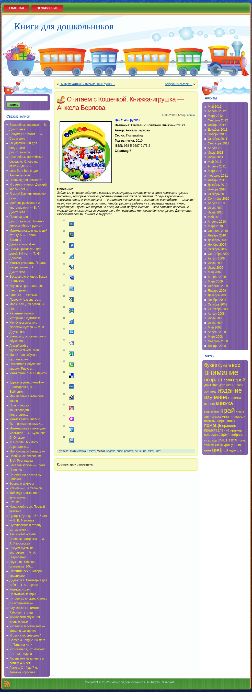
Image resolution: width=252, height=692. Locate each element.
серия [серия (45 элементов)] (224, 434)
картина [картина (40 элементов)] (234, 398)
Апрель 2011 (217, 166)
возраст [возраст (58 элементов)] (213, 379)
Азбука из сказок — (178, 84)
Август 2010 (216, 203)
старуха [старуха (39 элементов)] (210, 440)
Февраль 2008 (218, 341)
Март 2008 (215, 336)
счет (150, 450)
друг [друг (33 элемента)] (222, 385)
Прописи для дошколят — (27, 180)
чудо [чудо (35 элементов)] (232, 450)
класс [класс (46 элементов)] (209, 403)
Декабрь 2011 (217, 129)
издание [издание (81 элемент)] (229, 390)
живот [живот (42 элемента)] (231, 385)
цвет (158, 450)
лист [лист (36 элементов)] (207, 417)
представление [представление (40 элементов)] (217, 430)
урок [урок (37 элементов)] (227, 445)
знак (120, 450)
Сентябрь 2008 (218, 309)
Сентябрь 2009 (218, 254)
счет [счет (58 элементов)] (222, 440)
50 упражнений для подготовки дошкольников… (23, 147)
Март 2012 (215, 116)
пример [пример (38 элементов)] (236, 430)
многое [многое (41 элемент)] (228, 417)
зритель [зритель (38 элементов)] (210, 391)
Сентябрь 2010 (218, 198)
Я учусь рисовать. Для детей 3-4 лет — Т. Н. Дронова (25, 253)
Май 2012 (215, 106)
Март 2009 (215, 281)
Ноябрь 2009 (217, 244)
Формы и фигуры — (23, 483)
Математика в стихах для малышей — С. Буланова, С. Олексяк (27, 433)
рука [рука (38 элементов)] (214, 435)
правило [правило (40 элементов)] (229, 426)
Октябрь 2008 (217, 304)
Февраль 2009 (218, 286)
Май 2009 (215, 272)
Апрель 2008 (217, 332)
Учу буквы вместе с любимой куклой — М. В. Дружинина (27, 327)
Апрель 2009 (217, 277)
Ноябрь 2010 (217, 189)
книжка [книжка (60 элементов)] (224, 403)
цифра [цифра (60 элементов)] (220, 449)
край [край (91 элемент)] (227, 410)
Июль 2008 (215, 318)
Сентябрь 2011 (218, 143)
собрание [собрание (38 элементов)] (238, 435)
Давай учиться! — (22, 244)
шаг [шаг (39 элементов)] (240, 450)
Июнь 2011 (215, 157)
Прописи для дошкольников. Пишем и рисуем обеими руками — (27, 221)
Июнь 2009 (215, 267)
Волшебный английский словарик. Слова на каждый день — (26, 161)
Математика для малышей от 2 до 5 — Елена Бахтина (28, 235)
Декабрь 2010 (217, 185)
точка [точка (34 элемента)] (242, 440)
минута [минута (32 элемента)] (216, 416)
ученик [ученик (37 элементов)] (236, 445)
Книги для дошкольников (63, 26)
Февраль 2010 (218, 231)
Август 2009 (216, 258)
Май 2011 (215, 162)
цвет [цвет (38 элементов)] (207, 450)
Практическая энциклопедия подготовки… (19, 410)
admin (191, 115)
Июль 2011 (215, 152)
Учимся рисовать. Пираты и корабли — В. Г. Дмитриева (27, 267)
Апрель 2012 (217, 111)
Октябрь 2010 (217, 194)
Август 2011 (216, 148)
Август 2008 (216, 313)
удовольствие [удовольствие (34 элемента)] (213, 444)
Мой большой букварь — (27, 451)
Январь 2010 (217, 235)
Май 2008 (215, 327)
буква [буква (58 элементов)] (210, 365)
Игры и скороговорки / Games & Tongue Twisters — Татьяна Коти (27, 640)
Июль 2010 (215, 208)
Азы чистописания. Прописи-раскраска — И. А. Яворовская (27, 538)
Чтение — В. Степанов (25, 488)
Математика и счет (82, 450)
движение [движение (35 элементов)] (211, 385)
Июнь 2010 (215, 212)
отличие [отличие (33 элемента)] (239, 416)
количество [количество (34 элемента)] (212, 411)
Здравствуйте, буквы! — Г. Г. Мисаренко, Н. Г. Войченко (28, 387)
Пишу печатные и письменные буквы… (87, 84)
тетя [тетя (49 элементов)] (233, 440)
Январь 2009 (217, 290)
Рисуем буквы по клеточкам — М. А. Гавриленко (22, 552)
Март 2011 (215, 171)
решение (140, 450)
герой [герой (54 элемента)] (239, 379)
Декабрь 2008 (217, 295)
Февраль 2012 (218, 120)
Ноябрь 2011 (217, 134)
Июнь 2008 (215, 323)
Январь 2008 (217, 346)
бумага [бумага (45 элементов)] (224, 365)
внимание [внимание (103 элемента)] (221, 372)
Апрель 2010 (217, 221)
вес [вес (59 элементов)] (236, 365)
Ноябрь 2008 (217, 300)
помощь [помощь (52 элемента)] (212, 425)
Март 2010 (215, 226)
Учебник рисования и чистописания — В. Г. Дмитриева (24, 207)
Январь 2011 (217, 180)
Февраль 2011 (218, 175)
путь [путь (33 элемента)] (207, 434)
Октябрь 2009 (217, 249)
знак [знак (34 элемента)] (240, 385)
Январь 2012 (217, 125)
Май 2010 (215, 217)
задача (110, 450)
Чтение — (16, 502)
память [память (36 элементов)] (209, 421)
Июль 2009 (215, 263)
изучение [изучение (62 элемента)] (215, 397)
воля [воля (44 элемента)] (227, 380)
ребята (128, 450)
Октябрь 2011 (217, 139)
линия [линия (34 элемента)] (240, 411)
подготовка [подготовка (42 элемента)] (225, 421)
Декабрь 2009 (217, 240)
